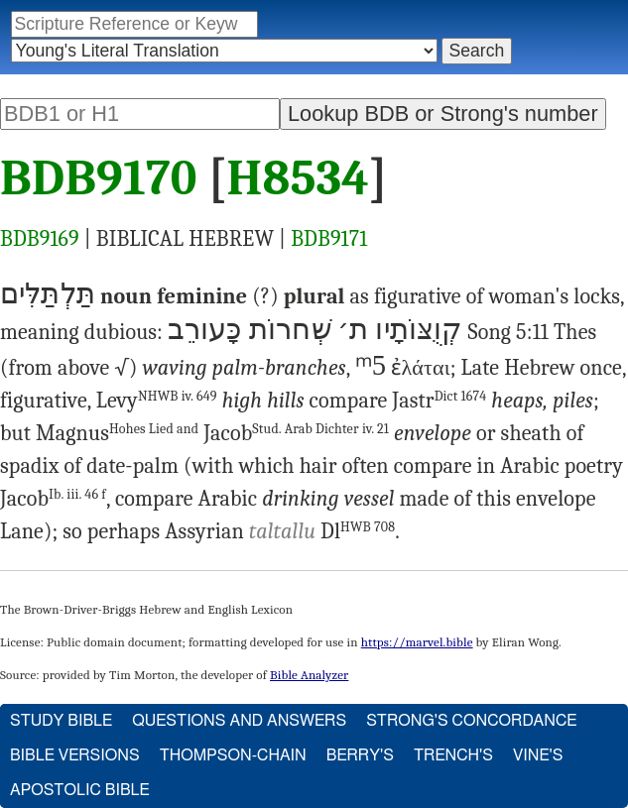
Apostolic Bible (80, 790)
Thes (575, 332)
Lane (22, 531)
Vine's (538, 755)
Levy (156, 400)
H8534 (297, 178)
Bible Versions (75, 755)
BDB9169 (39, 239)
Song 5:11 (508, 332)
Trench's (453, 755)
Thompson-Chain (233, 755)
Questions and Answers (239, 721)
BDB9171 (329, 239)
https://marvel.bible (417, 642)
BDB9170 (98, 178)
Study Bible (61, 721)
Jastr (439, 400)
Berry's (360, 755)
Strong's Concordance (471, 721)
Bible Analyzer (309, 674)
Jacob (296, 433)
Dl (357, 531)
